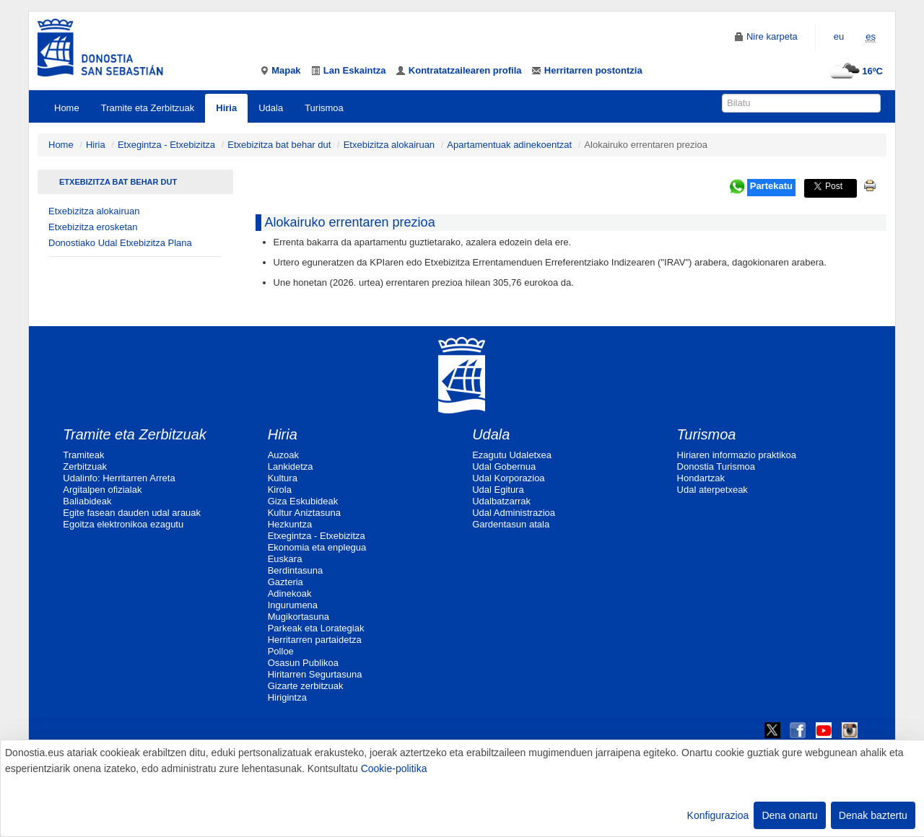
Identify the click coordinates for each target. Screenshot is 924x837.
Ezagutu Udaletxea (512, 455)
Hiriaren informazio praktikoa (736, 455)
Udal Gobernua (504, 466)
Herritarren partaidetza (315, 639)
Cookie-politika (394, 768)
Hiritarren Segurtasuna (315, 674)
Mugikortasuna (298, 616)
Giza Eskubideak (303, 501)
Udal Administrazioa (513, 512)
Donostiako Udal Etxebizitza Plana (120, 242)
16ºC (854, 71)
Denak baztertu (873, 815)
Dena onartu (789, 815)
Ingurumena (293, 605)
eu (839, 36)
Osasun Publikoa (303, 662)
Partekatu (771, 185)
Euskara (285, 558)
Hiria (226, 107)
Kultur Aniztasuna (304, 512)
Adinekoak (290, 593)
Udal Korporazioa (508, 478)
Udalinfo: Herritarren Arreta (119, 478)
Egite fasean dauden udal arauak (132, 512)
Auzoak (283, 455)
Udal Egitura (498, 489)
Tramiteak (83, 455)
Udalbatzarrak (501, 501)
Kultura (282, 478)
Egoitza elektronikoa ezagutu (123, 524)
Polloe (281, 651)
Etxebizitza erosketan (93, 227)
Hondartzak (701, 478)
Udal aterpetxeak (712, 489)
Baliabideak (87, 501)
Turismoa (324, 107)
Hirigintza (287, 697)
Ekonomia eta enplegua (317, 547)
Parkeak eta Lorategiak (316, 628)
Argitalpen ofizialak (102, 489)
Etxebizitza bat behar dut (279, 144)
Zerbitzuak (85, 466)
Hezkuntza (290, 524)
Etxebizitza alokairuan (389, 144)
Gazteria (285, 582)
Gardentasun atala (510, 524)
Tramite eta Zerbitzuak (148, 107)
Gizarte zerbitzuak (306, 685)
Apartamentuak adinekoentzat (509, 144)
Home (66, 107)
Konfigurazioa (718, 815)
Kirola (280, 489)
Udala (270, 107)
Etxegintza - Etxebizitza (166, 144)
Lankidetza (290, 466)
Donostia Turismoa (716, 466)
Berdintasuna (295, 570)
